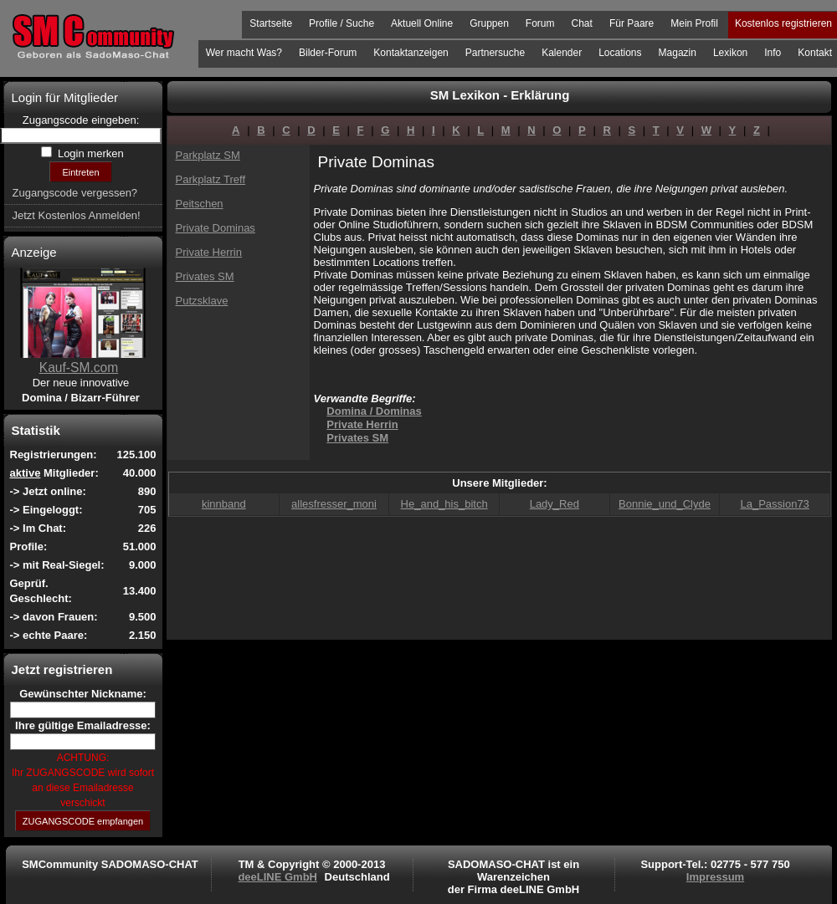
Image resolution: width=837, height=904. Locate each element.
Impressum (715, 877)
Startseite (270, 23)
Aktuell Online (422, 23)
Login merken (88, 153)
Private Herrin (209, 252)
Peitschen (199, 203)
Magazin (677, 53)
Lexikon (730, 53)
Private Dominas (215, 228)
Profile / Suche (341, 23)
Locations (619, 53)
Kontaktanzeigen (410, 53)
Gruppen (489, 23)
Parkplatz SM (208, 155)
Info (772, 53)
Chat (582, 23)
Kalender (562, 53)
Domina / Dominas (373, 411)
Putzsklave (202, 300)
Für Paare (631, 23)
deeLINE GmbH (277, 877)
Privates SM (205, 276)
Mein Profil (694, 23)
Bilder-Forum (328, 53)
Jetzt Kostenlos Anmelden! (77, 215)
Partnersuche (495, 53)
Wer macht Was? (244, 53)
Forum (540, 23)
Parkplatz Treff (211, 179)
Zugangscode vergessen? (75, 192)
